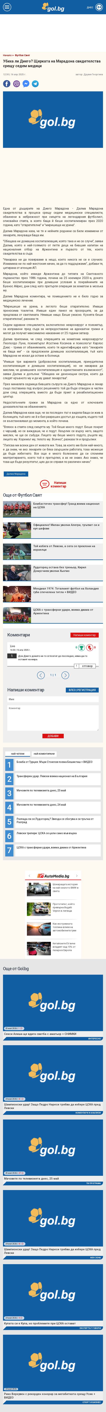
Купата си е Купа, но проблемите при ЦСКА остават (40, 1323)
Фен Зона (95, 1257)
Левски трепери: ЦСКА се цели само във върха (47, 833)
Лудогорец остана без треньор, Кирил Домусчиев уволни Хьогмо (59, 569)
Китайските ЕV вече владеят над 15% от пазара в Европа (51, 948)
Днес (95, 7)
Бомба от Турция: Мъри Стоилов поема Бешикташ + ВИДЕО (55, 761)
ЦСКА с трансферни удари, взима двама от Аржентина (51, 847)
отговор (87, 666)
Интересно (94, 1039)
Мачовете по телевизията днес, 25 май (41, 790)
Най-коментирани (44, 754)
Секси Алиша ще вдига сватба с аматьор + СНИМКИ (40, 1034)
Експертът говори (90, 1328)
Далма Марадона (16, 474)
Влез (72, 690)
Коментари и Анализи (88, 1113)
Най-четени (17, 754)
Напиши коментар (58, 484)
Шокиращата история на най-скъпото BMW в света (53, 889)
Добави (53, 736)
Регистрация (86, 690)
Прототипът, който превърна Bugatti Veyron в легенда (51, 909)
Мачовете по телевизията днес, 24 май (41, 804)
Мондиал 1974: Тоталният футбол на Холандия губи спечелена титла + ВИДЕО (66, 590)
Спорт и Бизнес (91, 1402)
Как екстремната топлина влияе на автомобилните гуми (51, 929)
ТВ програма (93, 1183)
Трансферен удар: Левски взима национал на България (52, 776)
